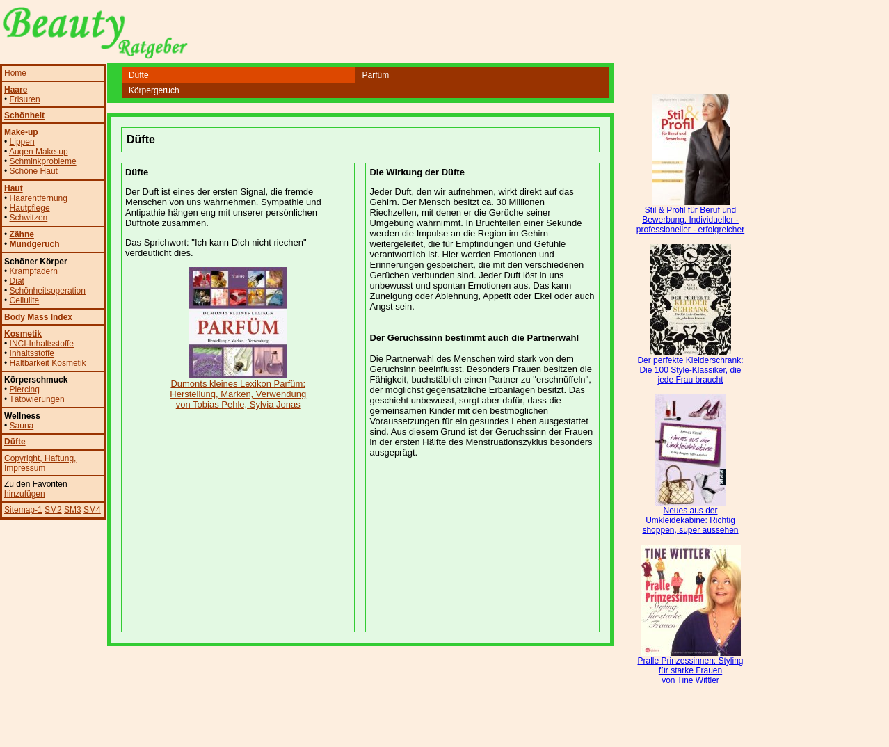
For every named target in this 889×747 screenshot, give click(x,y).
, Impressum (40, 463)
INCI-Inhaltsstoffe (42, 343)
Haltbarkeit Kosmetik (48, 363)
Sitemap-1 (23, 510)
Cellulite (25, 300)
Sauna (22, 426)
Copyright (22, 458)
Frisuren (25, 99)
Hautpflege (30, 208)
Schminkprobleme (43, 161)
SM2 (53, 510)
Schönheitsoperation (48, 291)
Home (15, 73)
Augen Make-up (38, 151)
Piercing (25, 389)
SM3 (72, 510)
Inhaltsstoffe (32, 353)
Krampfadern (34, 271)
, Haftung (57, 458)
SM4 (92, 510)
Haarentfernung (38, 198)
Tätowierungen (36, 399)
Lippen (22, 142)
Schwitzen (29, 218)
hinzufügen (24, 494)
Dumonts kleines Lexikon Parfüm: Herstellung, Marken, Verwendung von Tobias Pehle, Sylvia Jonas (238, 390)
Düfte (15, 442)
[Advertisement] (360, 108)
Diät (17, 281)
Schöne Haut (34, 171)
